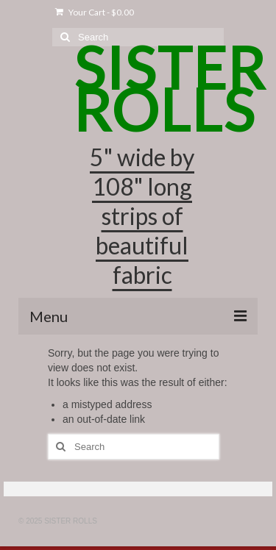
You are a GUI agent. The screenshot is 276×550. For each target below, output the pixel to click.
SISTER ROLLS (170, 87)
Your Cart (94, 12)
